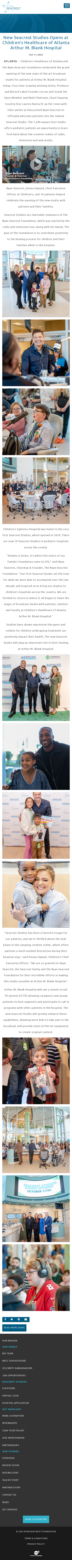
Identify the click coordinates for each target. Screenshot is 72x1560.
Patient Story (10, 1465)
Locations (8, 1388)
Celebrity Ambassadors (17, 1368)
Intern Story (10, 1472)
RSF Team (7, 1353)
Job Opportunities (14, 1375)
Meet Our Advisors (14, 1360)
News (5, 1502)
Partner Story (11, 1487)
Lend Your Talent (13, 1430)
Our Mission (9, 1340)
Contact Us (9, 1494)
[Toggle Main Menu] (67, 5)
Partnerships (10, 1445)
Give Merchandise (13, 1437)
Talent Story (10, 1480)
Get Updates (9, 1509)
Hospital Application (15, 1403)
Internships (9, 1423)
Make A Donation (13, 1415)
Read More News (14, 1327)
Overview (8, 1458)
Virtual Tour (10, 1395)
